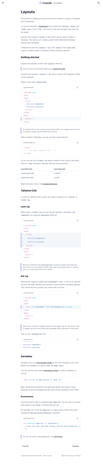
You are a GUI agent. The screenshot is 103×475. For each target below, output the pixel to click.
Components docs (50, 184)
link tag (24, 276)
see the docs (58, 436)
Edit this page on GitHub (71, 456)
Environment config (44, 363)
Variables (26, 356)
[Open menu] (3, 3)
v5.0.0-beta (58, 3)
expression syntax (51, 370)
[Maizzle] (45, 3)
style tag (25, 206)
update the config (59, 69)
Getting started (30, 57)
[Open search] (98, 3)
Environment (27, 396)
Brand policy (47, 455)
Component (43, 26)
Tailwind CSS (29, 190)
